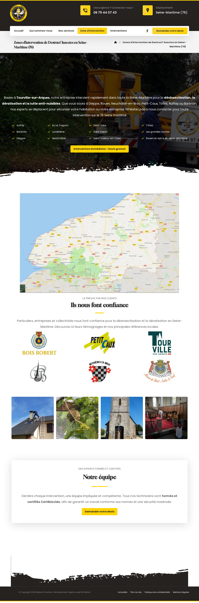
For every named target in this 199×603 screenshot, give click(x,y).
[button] (147, 31)
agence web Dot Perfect (79, 593)
